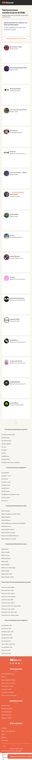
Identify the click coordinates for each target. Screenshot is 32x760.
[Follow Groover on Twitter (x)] (21, 663)
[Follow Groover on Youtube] (16, 663)
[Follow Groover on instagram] (10, 663)
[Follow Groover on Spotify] (18, 663)
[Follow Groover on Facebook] (13, 663)
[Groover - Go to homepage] (16, 660)
